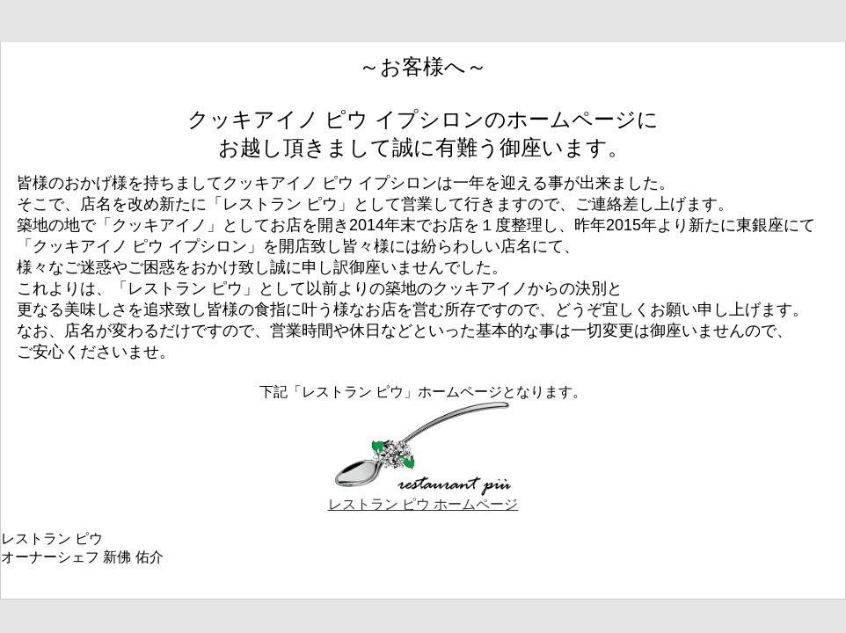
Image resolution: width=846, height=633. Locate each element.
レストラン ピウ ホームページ (423, 498)
